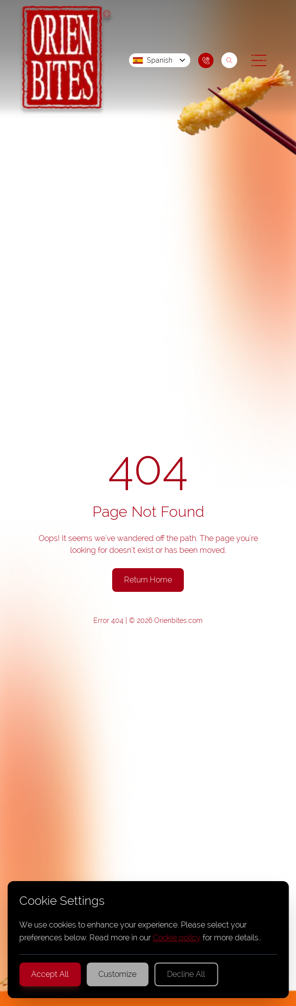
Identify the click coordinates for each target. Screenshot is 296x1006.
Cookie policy (177, 937)
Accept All (50, 974)
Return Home (148, 579)
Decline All (186, 974)
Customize (117, 974)
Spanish (159, 60)
